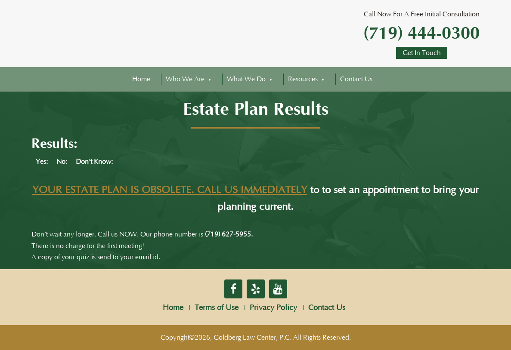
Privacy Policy (273, 308)
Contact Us (356, 79)
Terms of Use (216, 308)
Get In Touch (422, 53)
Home (141, 79)
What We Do (246, 79)
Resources (303, 79)
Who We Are (185, 79)
